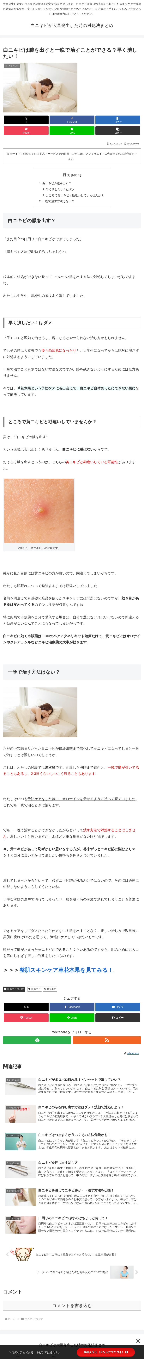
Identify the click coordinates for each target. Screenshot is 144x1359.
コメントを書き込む (72, 1308)
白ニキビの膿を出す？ (55, 183)
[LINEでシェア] (72, 130)
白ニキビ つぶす (14, 990)
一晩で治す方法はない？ (57, 202)
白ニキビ (34, 990)
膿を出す (50, 990)
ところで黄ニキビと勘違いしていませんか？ (75, 196)
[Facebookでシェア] (72, 120)
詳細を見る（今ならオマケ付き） (106, 1352)
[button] (117, 130)
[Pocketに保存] (26, 130)
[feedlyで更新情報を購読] (37, 1041)
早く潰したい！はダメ (59, 190)
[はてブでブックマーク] (117, 120)
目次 (66, 175)
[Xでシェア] (26, 120)
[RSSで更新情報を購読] (107, 1041)
